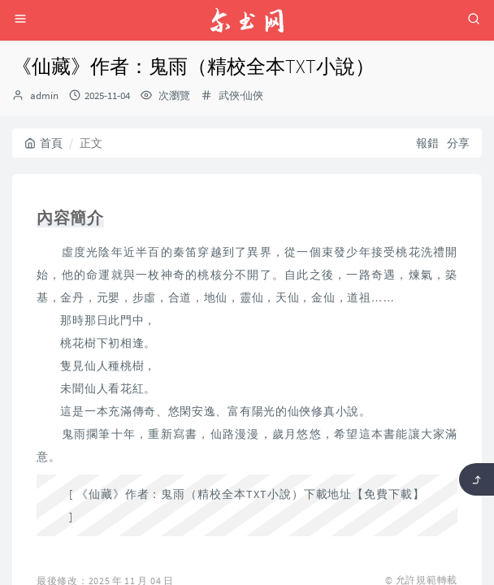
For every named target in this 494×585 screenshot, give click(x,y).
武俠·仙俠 (241, 95)
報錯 (427, 143)
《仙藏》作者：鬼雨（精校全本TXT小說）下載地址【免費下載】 (250, 494)
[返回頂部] (476, 479)
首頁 (43, 143)
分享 (458, 143)
